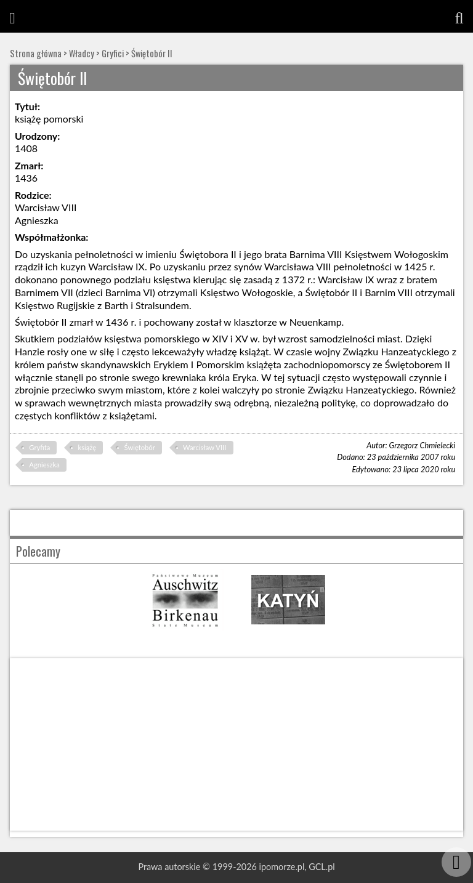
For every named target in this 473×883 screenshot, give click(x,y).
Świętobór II (151, 53)
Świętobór (139, 447)
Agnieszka (44, 465)
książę (87, 447)
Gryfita (39, 447)
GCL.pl (321, 866)
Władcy (81, 53)
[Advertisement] (236, 744)
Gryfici (113, 53)
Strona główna (36, 53)
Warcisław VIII (204, 447)
